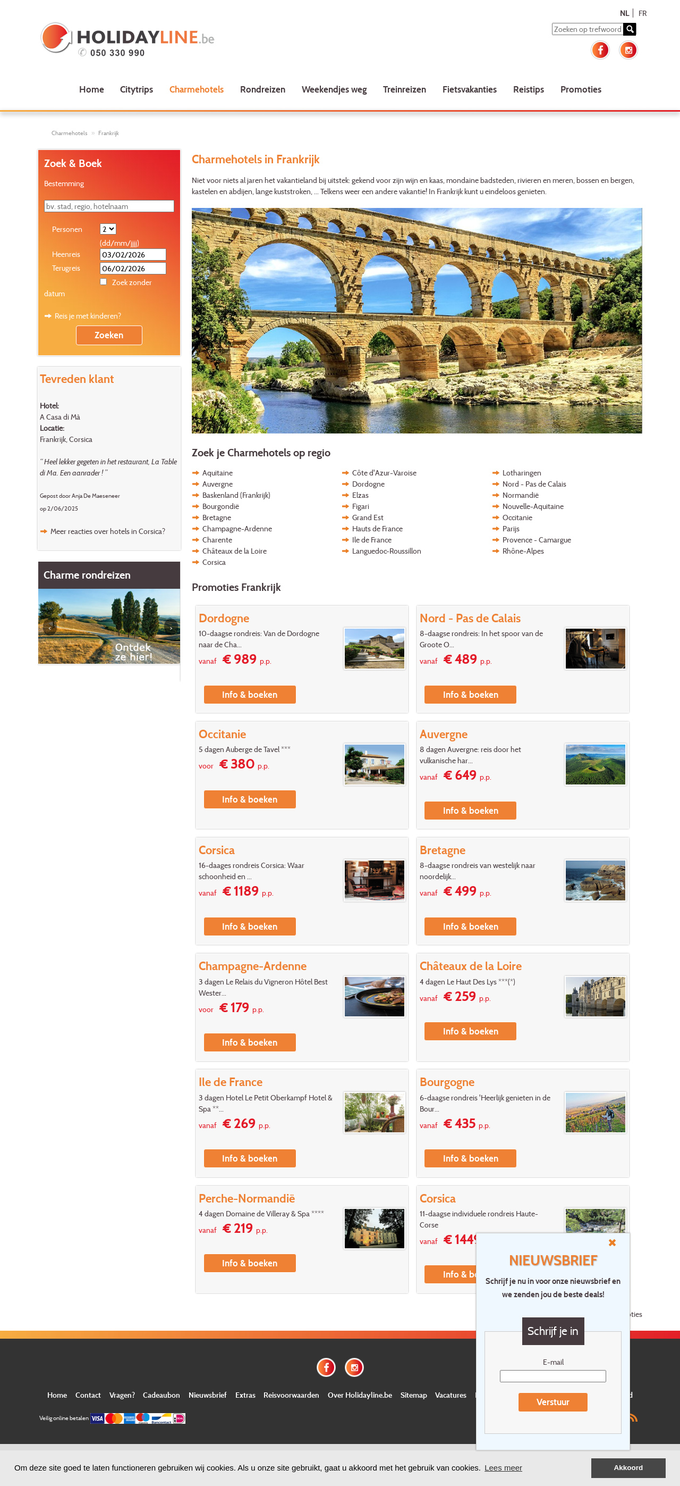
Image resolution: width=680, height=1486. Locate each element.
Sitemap (414, 1394)
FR (643, 13)
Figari (360, 506)
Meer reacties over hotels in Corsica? (107, 531)
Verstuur (553, 1401)
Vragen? (122, 1394)
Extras (245, 1394)
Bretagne (216, 517)
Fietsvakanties (470, 89)
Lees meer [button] (503, 1467)
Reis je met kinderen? (88, 315)
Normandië (521, 494)
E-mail (553, 1361)
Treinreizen (404, 89)
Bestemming (64, 183)
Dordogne (368, 483)
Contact (88, 1394)
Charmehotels (196, 89)
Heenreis (66, 253)
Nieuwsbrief (208, 1394)
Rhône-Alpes (523, 550)
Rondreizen (262, 89)
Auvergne (217, 483)
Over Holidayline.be (360, 1394)
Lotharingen (522, 472)
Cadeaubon (161, 1394)
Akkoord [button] (628, 1468)
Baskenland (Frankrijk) (236, 494)
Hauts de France (377, 528)
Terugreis (66, 267)
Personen (67, 228)
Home (91, 89)
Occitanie (517, 517)
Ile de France (372, 539)
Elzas (360, 494)
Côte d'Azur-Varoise (384, 472)
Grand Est (368, 517)
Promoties (580, 89)
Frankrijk (108, 133)
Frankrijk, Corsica (66, 439)
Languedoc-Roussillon (386, 550)
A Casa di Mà (60, 416)
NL (624, 13)
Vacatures (450, 1394)
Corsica (214, 561)
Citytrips (136, 89)
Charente (217, 539)
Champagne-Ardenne (237, 528)
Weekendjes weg (334, 89)
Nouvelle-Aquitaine (533, 506)
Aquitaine (217, 472)
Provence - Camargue (537, 539)
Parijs (511, 528)
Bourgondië (220, 506)
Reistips (528, 89)
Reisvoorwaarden (291, 1394)
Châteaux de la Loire (234, 550)
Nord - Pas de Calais (534, 483)
